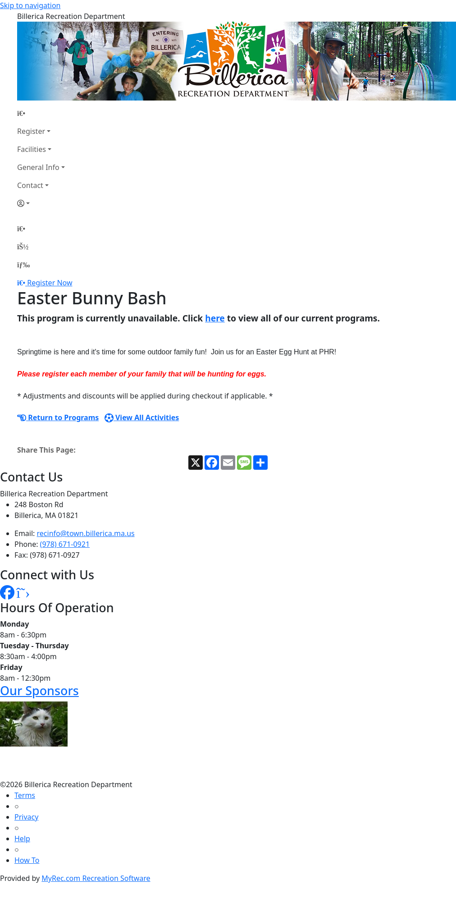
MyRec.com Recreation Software (95, 878)
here (215, 318)
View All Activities (142, 417)
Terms (24, 795)
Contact (30, 185)
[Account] (41, 203)
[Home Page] (41, 113)
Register (31, 131)
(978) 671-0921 (65, 544)
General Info (38, 167)
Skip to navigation (30, 5)
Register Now (49, 283)
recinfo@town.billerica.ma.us (86, 533)
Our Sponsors (39, 690)
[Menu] (23, 265)
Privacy (26, 817)
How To (26, 860)
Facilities (31, 149)
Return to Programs (58, 417)
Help (22, 838)
